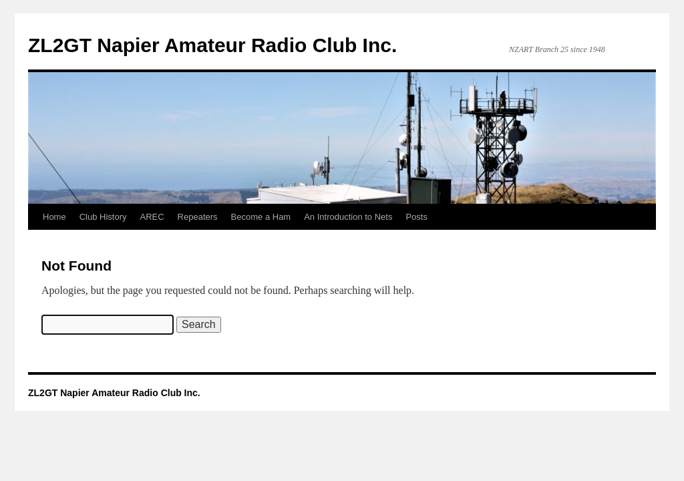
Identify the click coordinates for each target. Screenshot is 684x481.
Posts (416, 217)
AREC (152, 217)
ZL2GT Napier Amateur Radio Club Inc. (212, 45)
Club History (103, 217)
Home (54, 217)
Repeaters (198, 217)
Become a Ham (261, 217)
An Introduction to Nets (348, 217)
